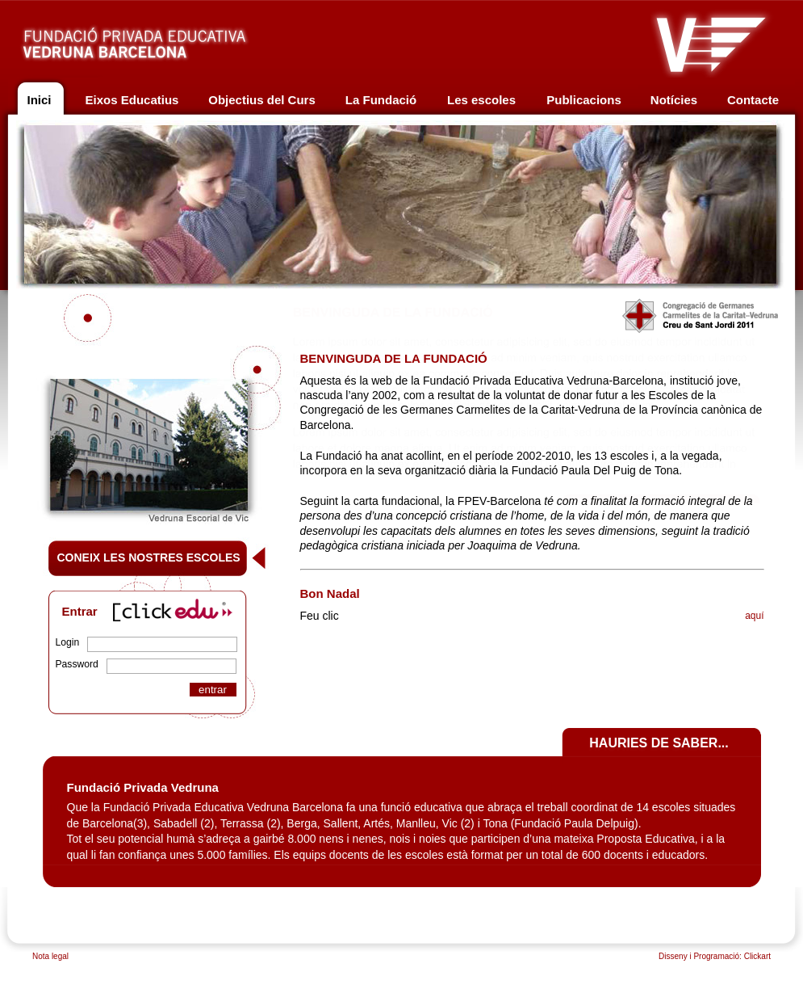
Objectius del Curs (262, 100)
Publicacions (583, 100)
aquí (754, 615)
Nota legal (50, 956)
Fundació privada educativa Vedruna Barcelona (151, 39)
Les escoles (481, 100)
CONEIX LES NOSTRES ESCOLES (148, 557)
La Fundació (380, 100)
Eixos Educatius (132, 100)
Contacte (753, 100)
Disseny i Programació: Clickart (715, 956)
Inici (39, 100)
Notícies (673, 100)
